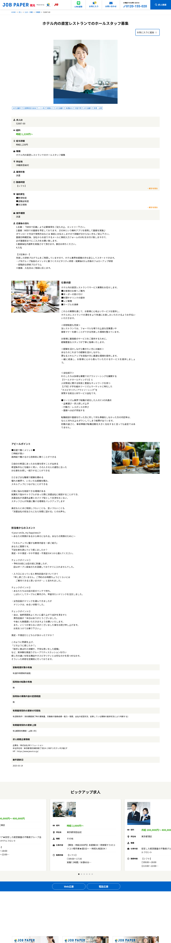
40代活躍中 (17, 108)
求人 (20, 12)
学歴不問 (78, 108)
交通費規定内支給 (29, 108)
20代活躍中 (87, 108)
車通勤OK (69, 108)
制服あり (50, 108)
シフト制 (41, 108)
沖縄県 (38, 12)
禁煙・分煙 (98, 108)
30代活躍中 (59, 108)
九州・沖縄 (29, 12)
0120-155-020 (136, 6)
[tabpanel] (85, 835)
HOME (13, 12)
